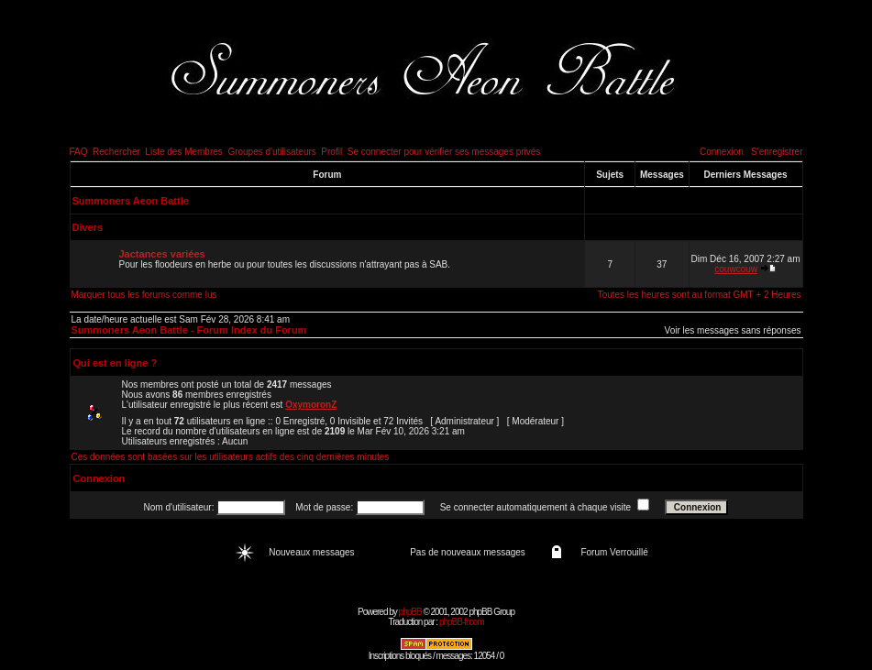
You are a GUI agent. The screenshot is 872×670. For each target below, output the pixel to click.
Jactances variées (162, 253)
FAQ (79, 152)
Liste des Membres (183, 152)
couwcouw (735, 269)
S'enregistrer (776, 152)
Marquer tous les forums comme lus (144, 295)
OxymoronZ (311, 405)
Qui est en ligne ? (115, 362)
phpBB (410, 612)
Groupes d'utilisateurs (271, 152)
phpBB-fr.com (461, 622)
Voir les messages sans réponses (733, 330)
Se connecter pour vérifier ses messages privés (444, 152)
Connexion (722, 152)
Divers (88, 227)
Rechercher (116, 152)
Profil (331, 152)
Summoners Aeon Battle (130, 200)
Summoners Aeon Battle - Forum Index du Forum (189, 329)
